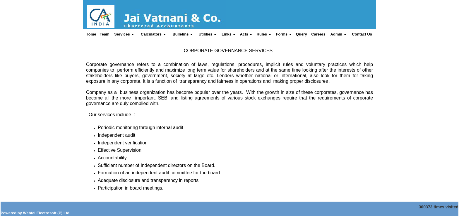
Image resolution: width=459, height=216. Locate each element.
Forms (283, 34)
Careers (318, 34)
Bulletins (182, 34)
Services (124, 34)
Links (229, 34)
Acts (246, 34)
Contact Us (362, 34)
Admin (338, 34)
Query (301, 34)
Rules (264, 34)
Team (104, 34)
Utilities (208, 34)
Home (90, 34)
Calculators (153, 34)
